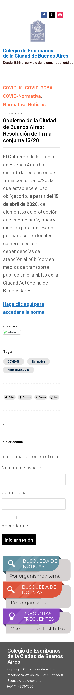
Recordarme (17, 522)
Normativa (14, 104)
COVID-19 (13, 87)
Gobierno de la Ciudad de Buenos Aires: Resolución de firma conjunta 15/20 (29, 130)
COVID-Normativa (22, 96)
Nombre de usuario (22, 467)
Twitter (11, 397)
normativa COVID (18, 369)
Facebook (27, 397)
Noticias (37, 104)
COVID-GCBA (38, 87)
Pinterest (42, 397)
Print (56, 397)
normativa (38, 361)
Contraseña (14, 492)
